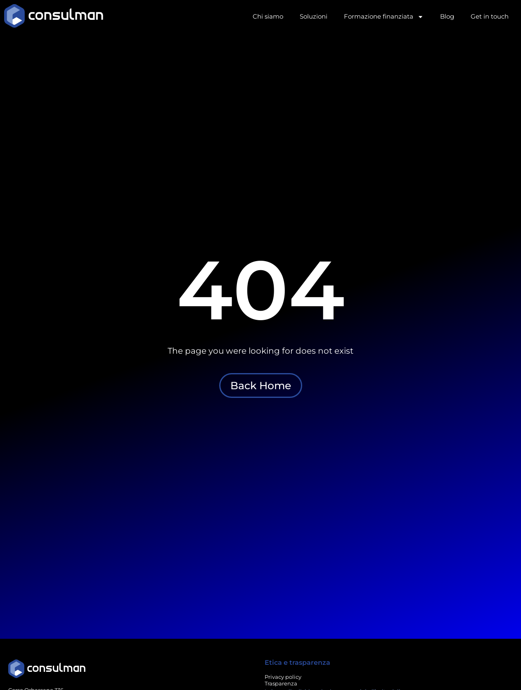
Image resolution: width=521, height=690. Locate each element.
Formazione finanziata (384, 17)
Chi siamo (268, 16)
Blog (447, 16)
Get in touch (490, 16)
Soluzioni (313, 16)
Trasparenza (281, 683)
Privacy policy (283, 676)
